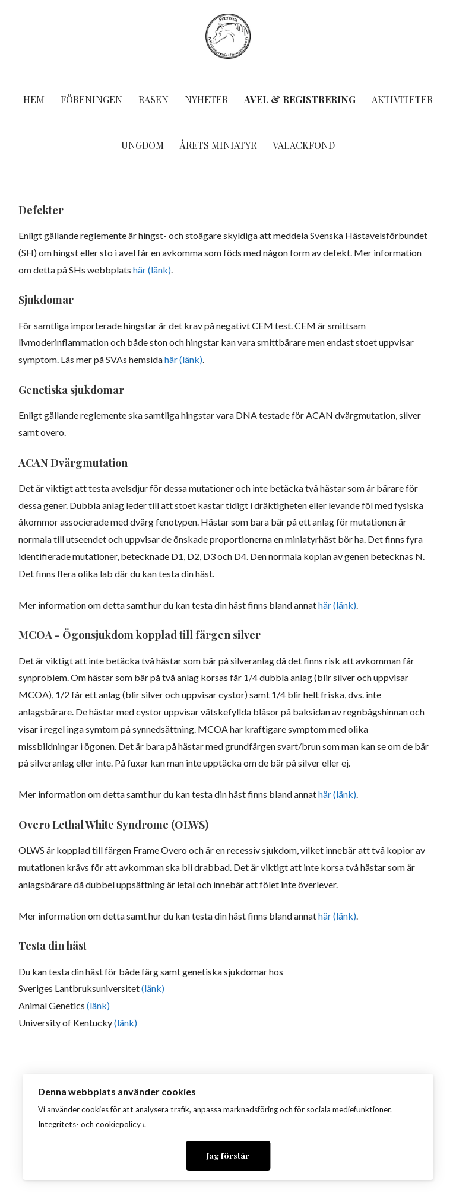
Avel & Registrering (300, 99)
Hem (34, 99)
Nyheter (206, 99)
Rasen (153, 99)
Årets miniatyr (218, 145)
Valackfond (304, 145)
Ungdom (142, 145)
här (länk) (152, 269)
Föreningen (91, 99)
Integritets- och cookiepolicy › (91, 1124)
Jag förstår (228, 1155)
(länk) (152, 988)
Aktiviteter (402, 99)
